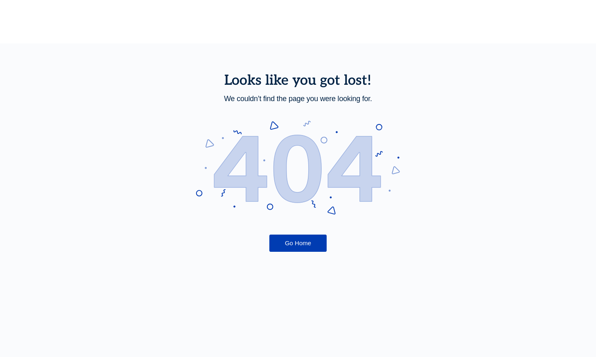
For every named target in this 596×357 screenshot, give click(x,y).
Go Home (298, 243)
